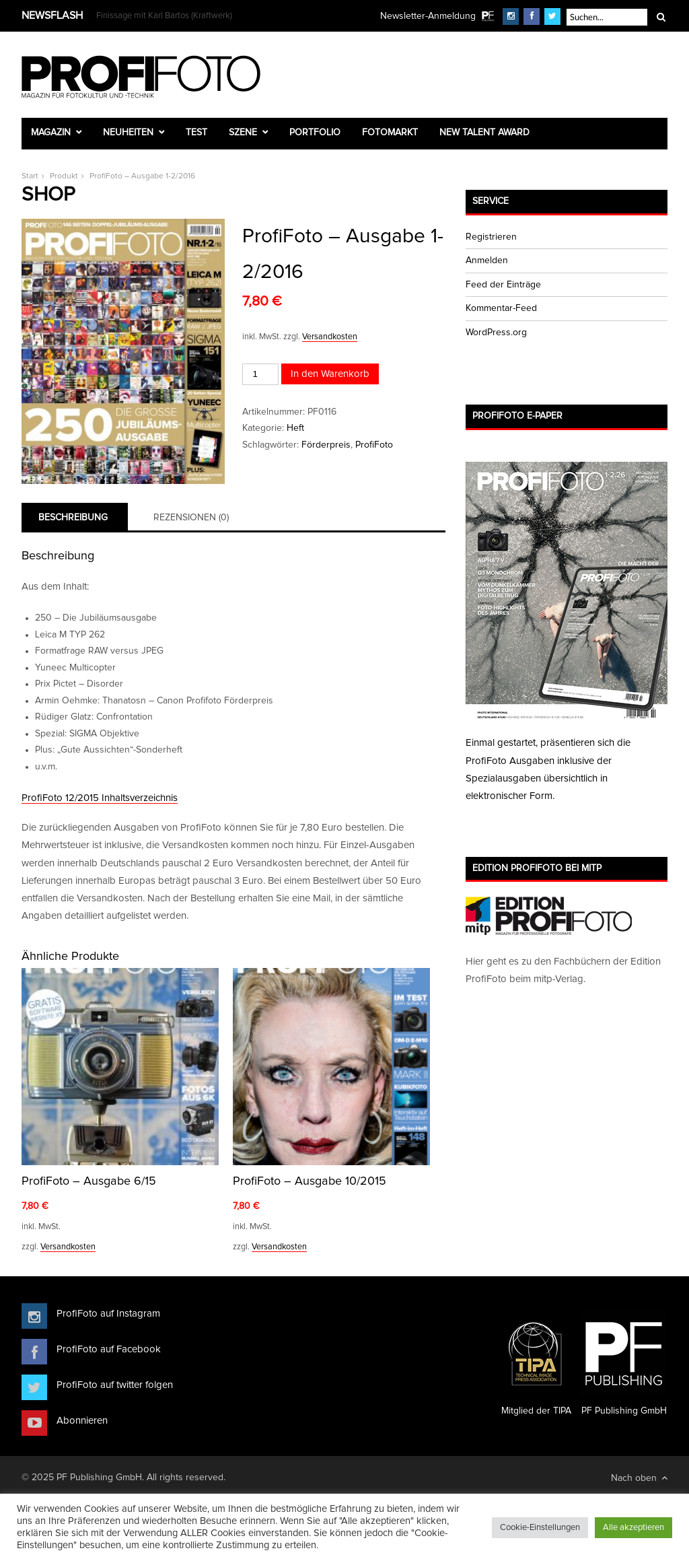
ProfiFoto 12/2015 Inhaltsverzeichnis (100, 798)
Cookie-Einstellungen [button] (540, 1527)
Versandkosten (329, 337)
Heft (295, 428)
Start (30, 176)
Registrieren (491, 237)
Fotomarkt (390, 132)
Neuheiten (128, 132)
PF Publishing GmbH (623, 1363)
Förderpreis (326, 445)
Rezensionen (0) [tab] (191, 517)
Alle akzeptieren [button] (633, 1527)
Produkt (64, 176)
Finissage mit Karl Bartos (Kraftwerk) (164, 15)
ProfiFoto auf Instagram (108, 1314)
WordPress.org (496, 332)
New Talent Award (484, 132)
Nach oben (639, 1478)
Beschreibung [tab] (73, 517)
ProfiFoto (374, 445)
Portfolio (314, 132)
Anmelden (487, 260)
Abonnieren (82, 1421)
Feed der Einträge (503, 284)
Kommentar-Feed (501, 308)
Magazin (51, 132)
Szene (243, 132)
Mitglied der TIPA (536, 1363)
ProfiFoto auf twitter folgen (115, 1385)
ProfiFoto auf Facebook (109, 1349)
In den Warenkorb (330, 374)
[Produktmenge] (260, 374)
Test (196, 132)
